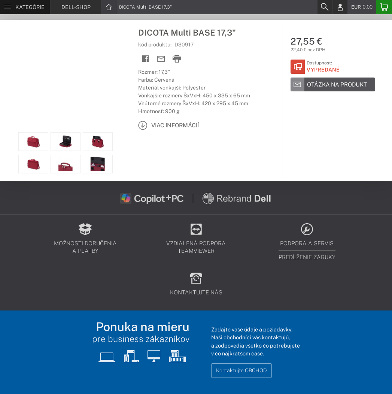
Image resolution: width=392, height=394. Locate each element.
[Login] (339, 7)
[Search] (324, 7)
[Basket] (384, 7)
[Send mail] (161, 59)
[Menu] (25, 7)
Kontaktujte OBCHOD (241, 370)
